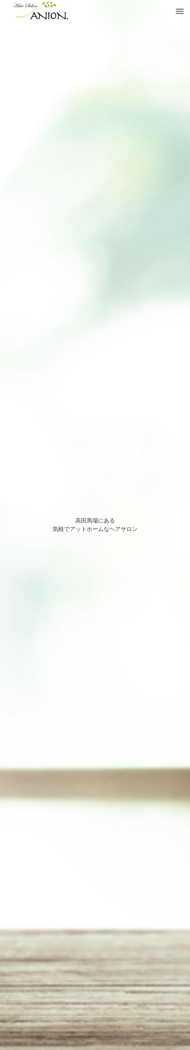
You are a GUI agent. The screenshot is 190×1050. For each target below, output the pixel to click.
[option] (95, 525)
